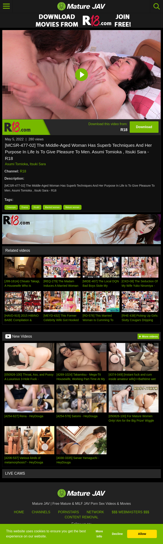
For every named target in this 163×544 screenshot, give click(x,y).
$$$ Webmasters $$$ (130, 512)
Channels (41, 512)
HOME (19, 512)
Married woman (52, 207)
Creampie (11, 207)
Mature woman (72, 207)
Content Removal (81, 517)
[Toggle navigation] (6, 6)
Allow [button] (142, 534)
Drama (24, 207)
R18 (23, 171)
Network (95, 512)
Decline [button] (117, 534)
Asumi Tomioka (16, 164)
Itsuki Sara (38, 164)
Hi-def (36, 207)
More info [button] (99, 534)
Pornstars (68, 512)
